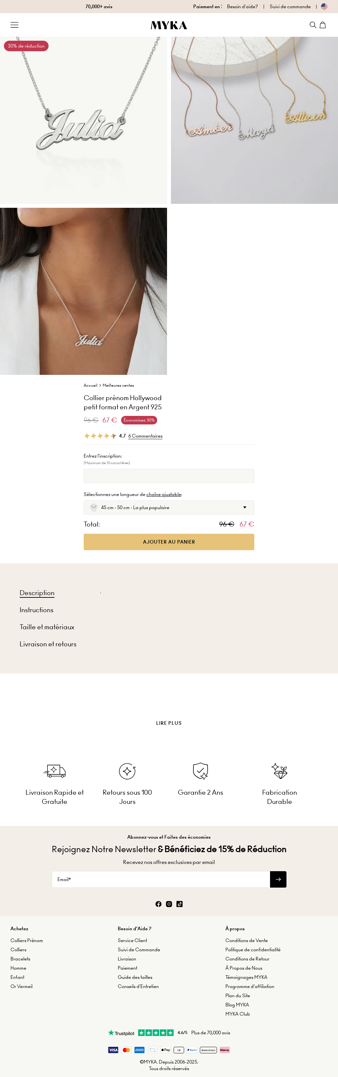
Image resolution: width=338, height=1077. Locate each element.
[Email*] (160, 879)
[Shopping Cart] (323, 25)
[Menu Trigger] (14, 25)
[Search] (313, 25)
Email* (64, 879)
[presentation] (169, 707)
